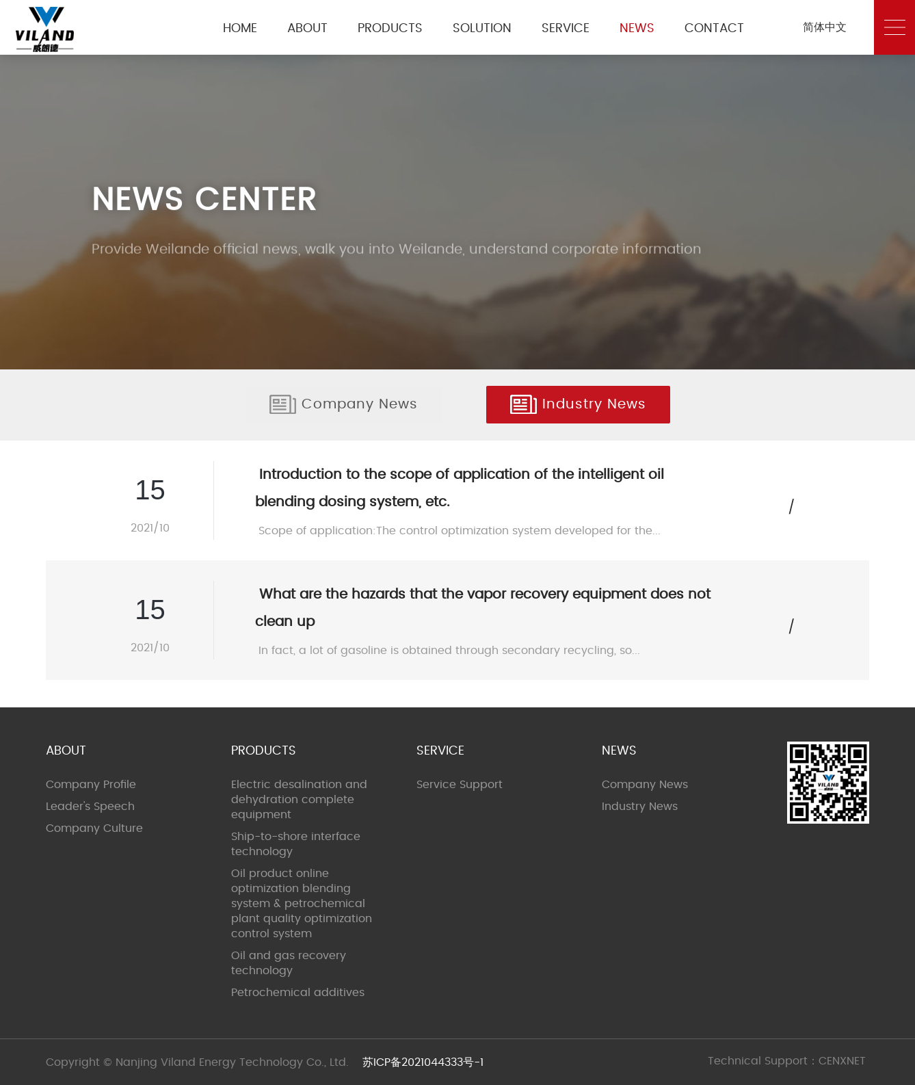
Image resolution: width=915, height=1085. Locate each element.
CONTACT (714, 29)
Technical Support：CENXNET (787, 1061)
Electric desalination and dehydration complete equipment (299, 799)
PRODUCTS (390, 29)
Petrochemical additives (297, 992)
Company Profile (91, 784)
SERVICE (565, 29)
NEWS (637, 29)
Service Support (459, 784)
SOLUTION (482, 29)
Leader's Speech (90, 806)
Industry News (578, 404)
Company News (343, 404)
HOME (240, 29)
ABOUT (307, 29)
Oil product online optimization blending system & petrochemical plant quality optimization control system (301, 903)
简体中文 (825, 27)
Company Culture (94, 828)
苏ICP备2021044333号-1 (422, 1062)
